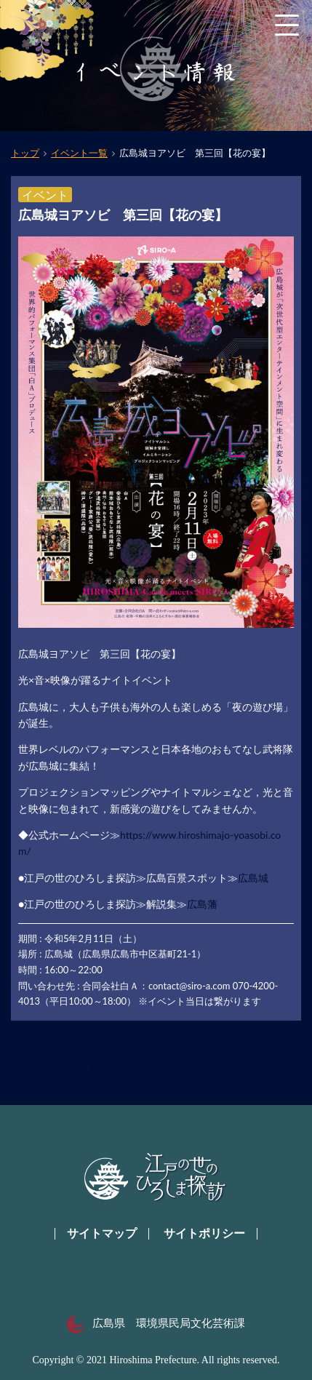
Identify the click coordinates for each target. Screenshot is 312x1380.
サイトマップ (102, 1233)
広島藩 (202, 904)
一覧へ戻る (83, 1069)
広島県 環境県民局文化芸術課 (156, 1323)
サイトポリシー (204, 1233)
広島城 (253, 878)
